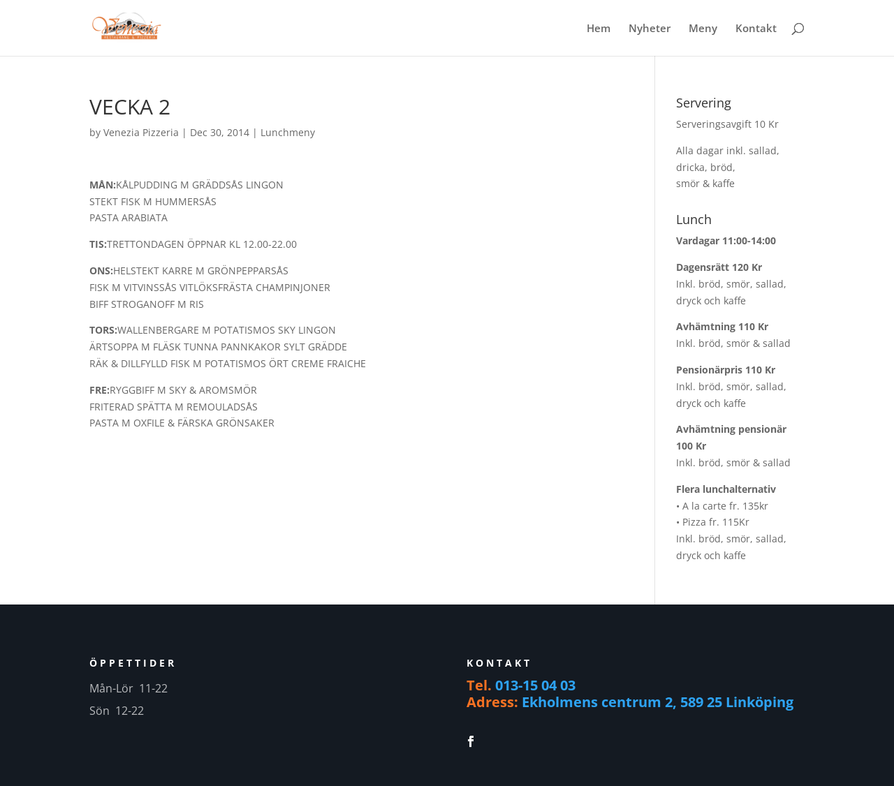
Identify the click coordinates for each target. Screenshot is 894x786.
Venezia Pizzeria (141, 132)
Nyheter (649, 29)
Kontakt (756, 29)
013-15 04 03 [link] (535, 685)
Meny (703, 29)
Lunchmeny (288, 132)
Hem (598, 29)
